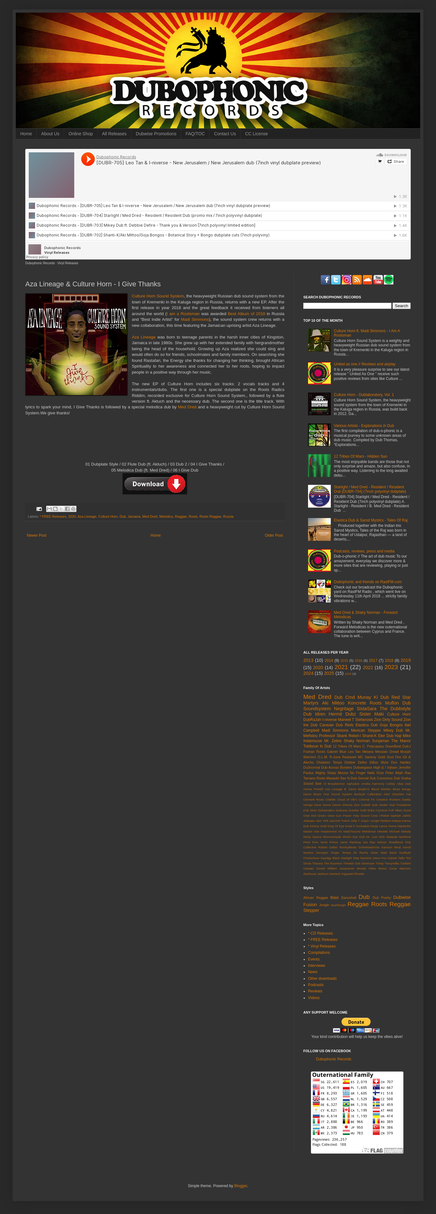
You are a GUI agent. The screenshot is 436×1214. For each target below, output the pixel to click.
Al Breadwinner (334, 783)
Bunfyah (359, 794)
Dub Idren (314, 714)
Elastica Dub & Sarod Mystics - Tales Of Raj (371, 520)
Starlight (346, 858)
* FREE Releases (53, 516)
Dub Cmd (344, 697)
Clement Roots (313, 799)
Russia (228, 516)
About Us (50, 133)
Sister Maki (371, 714)
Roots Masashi (328, 778)
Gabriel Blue (336, 751)
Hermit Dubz (342, 714)
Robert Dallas (327, 847)
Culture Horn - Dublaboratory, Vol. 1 (364, 395)
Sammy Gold (375, 757)
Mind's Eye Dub (353, 837)
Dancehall (348, 898)
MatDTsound (351, 831)
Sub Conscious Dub (385, 778)
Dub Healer (380, 805)
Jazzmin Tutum (339, 820)
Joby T (355, 820)
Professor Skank (333, 736)
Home (26, 133)
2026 (348, 673)
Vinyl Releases (68, 263)
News (313, 972)
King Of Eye (336, 826)
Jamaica (134, 516)
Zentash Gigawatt (341, 873)
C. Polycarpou (373, 746)
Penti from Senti (315, 842)
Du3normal (311, 767)
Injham (392, 767)
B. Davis (350, 789)
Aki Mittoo (333, 702)
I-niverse (329, 719)
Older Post (274, 535)
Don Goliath (362, 805)
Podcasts (316, 985)
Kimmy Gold (318, 826)
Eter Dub (385, 736)
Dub (123, 516)
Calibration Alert (378, 794)
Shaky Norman (357, 741)
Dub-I (407, 746)
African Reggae (315, 898)
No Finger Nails (362, 773)
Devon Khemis (342, 805)
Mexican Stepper (366, 730)
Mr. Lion (372, 837)
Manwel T (346, 719)
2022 (368, 667)
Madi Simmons (195, 319)
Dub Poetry (382, 898)
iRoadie (359, 873)
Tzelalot (405, 863)
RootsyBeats (347, 847)
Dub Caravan (322, 725)
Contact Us (225, 133)
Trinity (380, 863)
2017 (373, 660)
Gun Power (344, 815)
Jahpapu (309, 820)
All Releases (114, 133)
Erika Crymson (377, 810)
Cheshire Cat (401, 794)
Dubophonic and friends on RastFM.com (368, 582)
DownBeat (393, 746)
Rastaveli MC (352, 757)
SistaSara (366, 708)
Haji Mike (403, 736)
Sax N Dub (348, 778)
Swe (318, 783)
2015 (344, 660)
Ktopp (374, 826)
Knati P (350, 826)
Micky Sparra (312, 837)
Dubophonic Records (40, 263)
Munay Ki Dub (373, 697)
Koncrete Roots (365, 702)
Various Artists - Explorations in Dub (364, 426)
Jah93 (407, 815)
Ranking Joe (359, 842)
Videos (313, 998)
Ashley (390, 783)
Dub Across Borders (336, 767)
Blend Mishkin (381, 789)
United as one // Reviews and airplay (365, 364)
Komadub (362, 826)
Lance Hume (388, 826)
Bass (334, 897)
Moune (343, 773)
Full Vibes (395, 810)
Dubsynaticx (326, 810)
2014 (329, 660)
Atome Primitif (313, 789)
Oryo (380, 773)
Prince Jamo (339, 842)
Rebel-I (354, 736)
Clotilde (330, 799)
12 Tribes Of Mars (347, 746)
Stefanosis (364, 719)
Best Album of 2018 (246, 313)
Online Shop (81, 133)
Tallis (401, 858)
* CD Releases (320, 933)
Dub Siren (310, 810)
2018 (389, 660)
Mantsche (404, 826)
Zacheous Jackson (316, 873)
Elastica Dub (366, 725)
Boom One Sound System (332, 794)
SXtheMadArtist (368, 847)
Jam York (322, 820)
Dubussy (342, 810)
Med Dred (187, 407)
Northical (405, 837)
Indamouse (312, 741)
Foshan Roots (314, 751)
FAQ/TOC (195, 133)
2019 (406, 660)
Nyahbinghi (338, 905)
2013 (308, 660)
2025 (329, 673)
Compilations (319, 952)
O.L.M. (323, 757)
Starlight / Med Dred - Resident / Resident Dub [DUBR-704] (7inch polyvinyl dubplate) (370, 489)
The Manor (401, 741)
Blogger (240, 1186)
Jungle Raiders (381, 820)
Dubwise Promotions (156, 133)
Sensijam (322, 852)
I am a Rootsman (183, 313)
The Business (333, 863)
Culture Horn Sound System (158, 296)
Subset (392, 858)
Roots (193, 516)
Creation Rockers (388, 799)
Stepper (311, 910)
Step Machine (362, 858)
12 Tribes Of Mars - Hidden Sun (360, 456)
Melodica (166, 516)
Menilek (382, 831)
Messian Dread (387, 751)
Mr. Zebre (333, 741)
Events (314, 959)
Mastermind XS (331, 831)
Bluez (396, 789)
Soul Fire (394, 757)
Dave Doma (322, 805)
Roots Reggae (210, 516)
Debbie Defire (355, 762)
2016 (358, 660)
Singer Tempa (341, 852)
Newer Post (36, 535)
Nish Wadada (388, 837)
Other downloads (322, 978)
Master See (311, 831)
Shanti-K (369, 736)
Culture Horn (108, 516)
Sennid (363, 778)
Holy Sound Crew (365, 815)
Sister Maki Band (384, 852)
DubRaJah (312, 719)
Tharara (317, 863)
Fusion (310, 904)
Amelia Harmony (373, 783)
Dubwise (402, 897)
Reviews (315, 991)
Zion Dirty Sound (388, 719)
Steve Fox (380, 858)
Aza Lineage (143, 337)
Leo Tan (354, 751)
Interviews (316, 965)
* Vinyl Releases (322, 946)
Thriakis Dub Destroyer (359, 863)
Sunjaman (380, 741)
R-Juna (335, 757)
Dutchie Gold (357, 810)
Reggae (181, 516)
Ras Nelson (378, 842)
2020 (72, 516)
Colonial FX (367, 799)
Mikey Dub (393, 730)
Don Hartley (401, 762)
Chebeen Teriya (329, 762)
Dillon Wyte (379, 762)
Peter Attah (394, 773)
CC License (256, 133)
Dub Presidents (400, 805)
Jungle (324, 905)
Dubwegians (362, 767)
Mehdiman (369, 831)
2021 (341, 667)
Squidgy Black (330, 858)
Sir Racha (360, 852)
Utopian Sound (314, 868)
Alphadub (353, 783)
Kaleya (396, 820)
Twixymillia (392, 863)
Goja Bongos (391, 725)
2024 (308, 673)
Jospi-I (364, 820)
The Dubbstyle (395, 708)
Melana (367, 751)
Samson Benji (391, 847)
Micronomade (332, 837)
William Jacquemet (340, 868)
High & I (379, 767)
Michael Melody (400, 831)
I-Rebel (384, 815)
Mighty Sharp (325, 773)
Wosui (382, 868)
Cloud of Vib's (347, 799)
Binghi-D (364, 789)
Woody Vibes (366, 868)
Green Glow (326, 815)
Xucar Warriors (400, 868)
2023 (391, 667)
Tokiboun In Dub (317, 746)
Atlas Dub (404, 783)
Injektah (396, 815)
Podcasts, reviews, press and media (364, 551)
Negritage (344, 708)
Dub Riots (345, 725)
